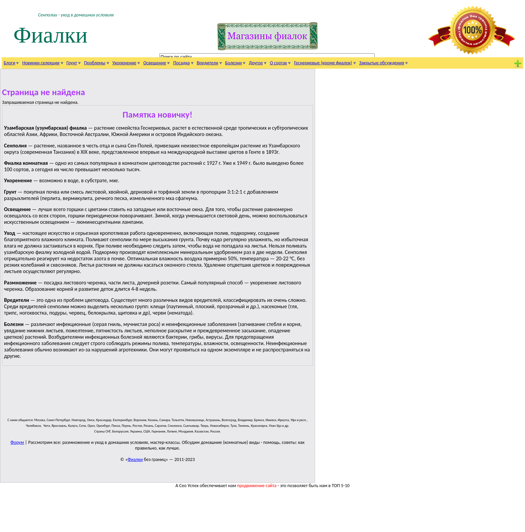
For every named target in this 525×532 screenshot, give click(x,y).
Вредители (207, 63)
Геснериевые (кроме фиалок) (323, 63)
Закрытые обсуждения (381, 63)
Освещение (154, 63)
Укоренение (124, 63)
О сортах (278, 63)
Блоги (9, 63)
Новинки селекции (40, 63)
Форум (17, 442)
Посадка (181, 63)
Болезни (233, 63)
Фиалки (50, 35)
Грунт (72, 63)
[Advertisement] (157, 395)
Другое (256, 63)
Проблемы (94, 63)
